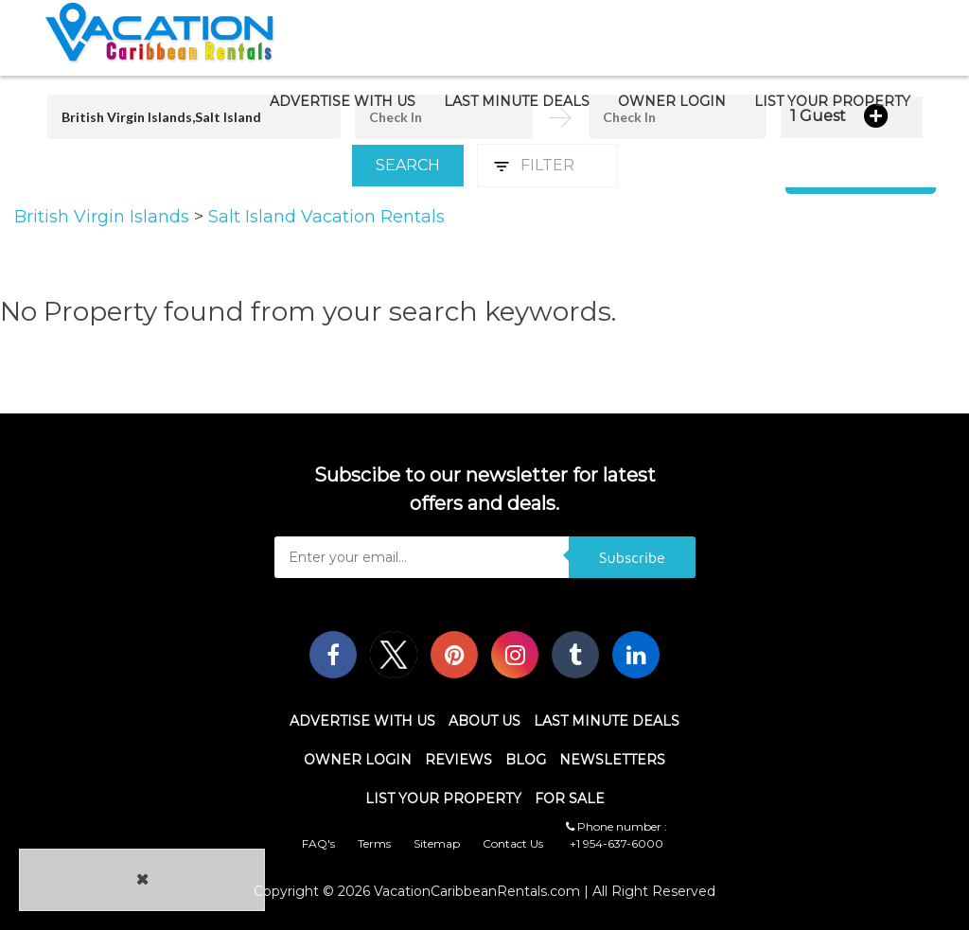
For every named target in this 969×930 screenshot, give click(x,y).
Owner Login (672, 101)
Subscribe (632, 557)
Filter (547, 165)
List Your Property (832, 101)
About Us (484, 720)
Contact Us (513, 843)
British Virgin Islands (104, 216)
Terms (374, 843)
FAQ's (318, 843)
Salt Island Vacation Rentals (326, 216)
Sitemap (437, 843)
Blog (525, 759)
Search (408, 165)
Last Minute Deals (517, 101)
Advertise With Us (342, 101)
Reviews (458, 759)
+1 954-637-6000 (616, 843)
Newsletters (612, 759)
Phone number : (616, 826)
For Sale (570, 798)
